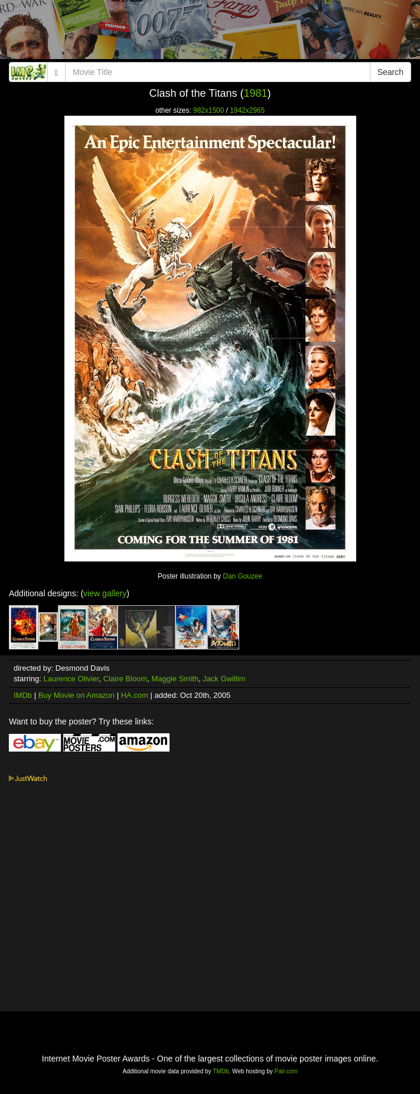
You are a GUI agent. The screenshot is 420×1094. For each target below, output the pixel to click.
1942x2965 (247, 110)
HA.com (134, 695)
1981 (256, 93)
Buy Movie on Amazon (76, 695)
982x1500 (208, 110)
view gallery (104, 593)
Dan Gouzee (242, 576)
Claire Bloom (125, 678)
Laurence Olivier (71, 678)
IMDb (23, 695)
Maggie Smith (174, 678)
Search (390, 72)
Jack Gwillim (224, 678)
